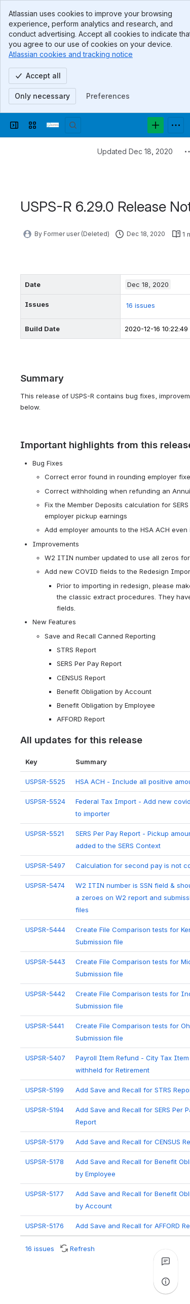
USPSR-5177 (44, 1194)
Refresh (82, 1248)
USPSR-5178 (44, 1161)
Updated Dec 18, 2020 (135, 151)
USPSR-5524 (45, 801)
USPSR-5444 (45, 929)
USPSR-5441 (44, 1026)
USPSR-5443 (45, 962)
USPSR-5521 (44, 833)
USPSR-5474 (45, 885)
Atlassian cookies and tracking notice (71, 54)
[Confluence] (53, 125)
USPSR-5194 (44, 1110)
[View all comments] (166, 1261)
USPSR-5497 (45, 865)
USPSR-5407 (45, 1058)
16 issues (140, 305)
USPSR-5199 (44, 1090)
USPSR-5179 (44, 1142)
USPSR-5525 (45, 781)
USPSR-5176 (44, 1226)
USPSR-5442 (45, 994)
